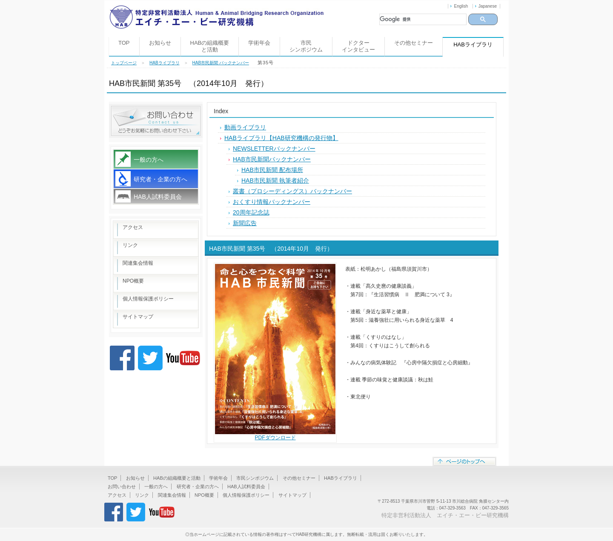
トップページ (124, 62)
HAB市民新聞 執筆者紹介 (275, 180)
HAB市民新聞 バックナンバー (220, 62)
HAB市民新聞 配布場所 (272, 169)
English (461, 6)
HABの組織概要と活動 (209, 46)
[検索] (423, 19)
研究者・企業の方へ (160, 179)
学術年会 (259, 43)
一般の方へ (148, 159)
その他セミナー (413, 43)
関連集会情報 (138, 263)
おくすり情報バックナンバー (271, 201)
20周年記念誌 (251, 212)
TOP (124, 43)
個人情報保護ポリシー (148, 299)
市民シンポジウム (306, 46)
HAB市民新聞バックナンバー (272, 159)
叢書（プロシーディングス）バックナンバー (292, 191)
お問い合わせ (122, 486)
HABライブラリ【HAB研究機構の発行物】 (281, 138)
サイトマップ (138, 317)
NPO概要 (133, 281)
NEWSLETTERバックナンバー (274, 148)
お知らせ (160, 43)
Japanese (487, 6)
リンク (130, 245)
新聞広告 (245, 223)
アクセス (133, 227)
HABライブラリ (164, 62)
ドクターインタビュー (358, 46)
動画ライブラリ (245, 127)
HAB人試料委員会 (158, 196)
